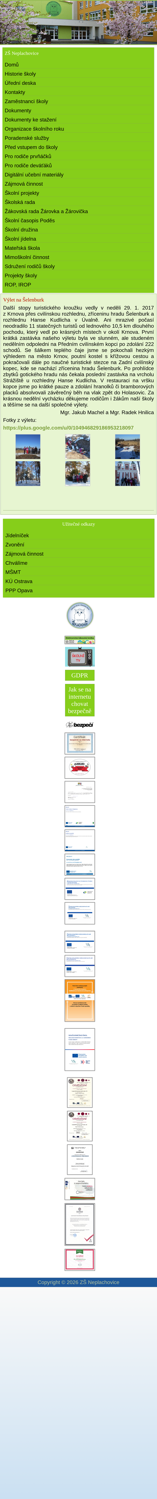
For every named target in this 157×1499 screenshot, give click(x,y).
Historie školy (20, 74)
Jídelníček (17, 535)
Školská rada (20, 202)
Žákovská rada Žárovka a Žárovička (46, 211)
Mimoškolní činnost (27, 257)
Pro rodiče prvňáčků (28, 156)
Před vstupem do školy (31, 147)
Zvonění (14, 545)
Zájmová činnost (24, 184)
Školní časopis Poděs (30, 220)
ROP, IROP (18, 285)
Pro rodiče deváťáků (28, 165)
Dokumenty (18, 110)
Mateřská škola (22, 248)
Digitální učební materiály (34, 175)
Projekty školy (21, 275)
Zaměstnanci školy (26, 101)
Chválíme (16, 563)
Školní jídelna (20, 239)
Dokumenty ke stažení (31, 120)
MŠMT (13, 572)
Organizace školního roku (34, 129)
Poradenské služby (27, 138)
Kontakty (15, 92)
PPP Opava (19, 590)
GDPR (79, 675)
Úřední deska (20, 83)
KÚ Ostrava (18, 581)
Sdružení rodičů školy (30, 266)
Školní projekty (22, 193)
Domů (12, 65)
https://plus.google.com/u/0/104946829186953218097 (68, 428)
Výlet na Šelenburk (23, 300)
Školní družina (21, 230)
